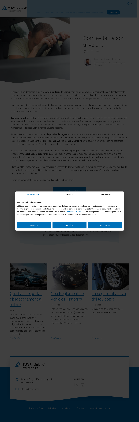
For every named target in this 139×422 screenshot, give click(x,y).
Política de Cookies (75, 212)
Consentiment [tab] (33, 194)
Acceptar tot (105, 225)
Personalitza (69, 225)
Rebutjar (34, 225)
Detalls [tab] (70, 194)
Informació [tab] (106, 194)
